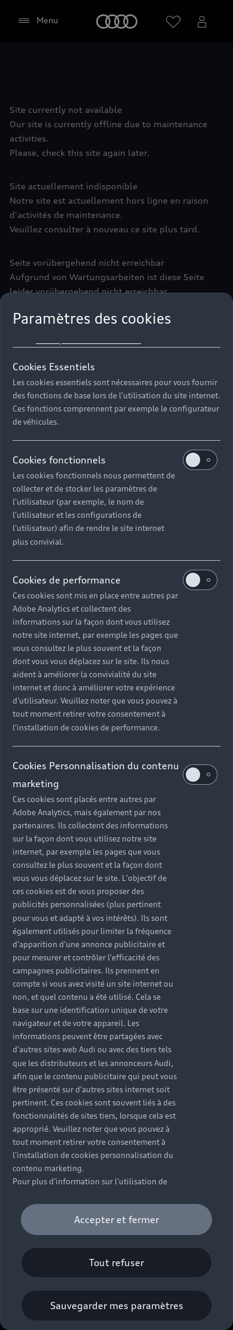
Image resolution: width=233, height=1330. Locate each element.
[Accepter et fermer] (116, 1219)
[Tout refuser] (116, 1262)
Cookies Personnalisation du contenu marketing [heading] (115, 775)
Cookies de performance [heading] (115, 580)
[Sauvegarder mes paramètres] (116, 1305)
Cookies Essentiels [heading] (54, 367)
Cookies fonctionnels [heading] (115, 460)
